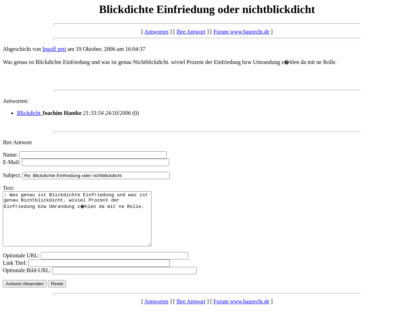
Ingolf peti (54, 49)
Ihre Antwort (190, 32)
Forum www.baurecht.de (241, 32)
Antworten (156, 32)
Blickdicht (29, 113)
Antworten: (16, 101)
